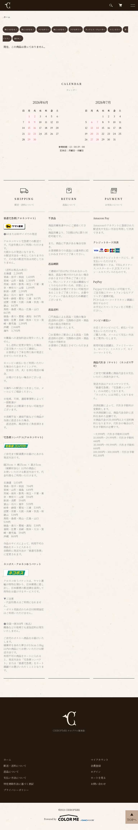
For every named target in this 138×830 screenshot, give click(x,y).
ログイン (96, 771)
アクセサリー (43, 29)
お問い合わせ (98, 784)
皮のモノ (17, 38)
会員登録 (96, 765)
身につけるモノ (10, 29)
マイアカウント (99, 759)
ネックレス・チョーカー (95, 29)
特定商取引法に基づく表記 (19, 784)
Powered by (69, 818)
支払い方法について (15, 777)
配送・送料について (15, 765)
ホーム (7, 16)
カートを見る (98, 777)
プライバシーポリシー (16, 790)
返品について (11, 771)
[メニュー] (132, 5)
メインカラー (114, 29)
